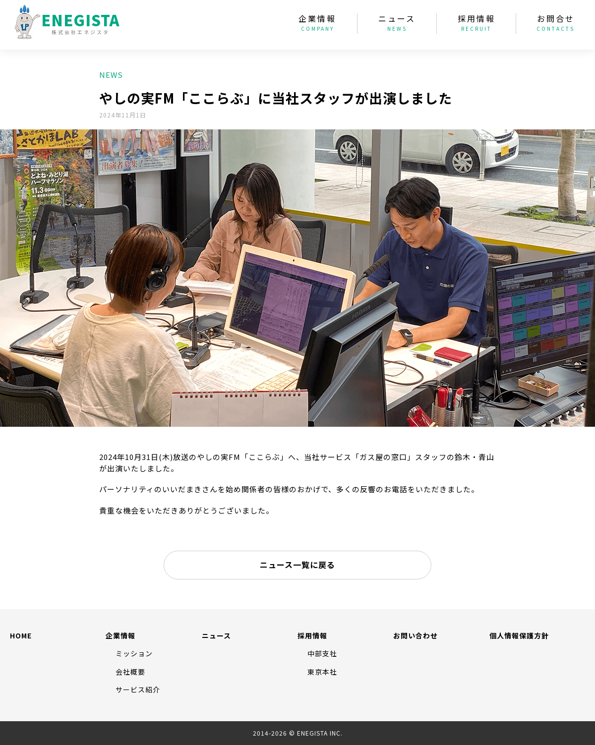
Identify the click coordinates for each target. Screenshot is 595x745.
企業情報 (317, 23)
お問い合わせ (415, 635)
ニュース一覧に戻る (297, 565)
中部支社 (322, 653)
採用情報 (476, 23)
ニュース (396, 23)
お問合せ (555, 23)
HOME (21, 635)
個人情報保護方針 (519, 635)
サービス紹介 (138, 689)
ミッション (134, 653)
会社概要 (130, 672)
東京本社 (322, 672)
